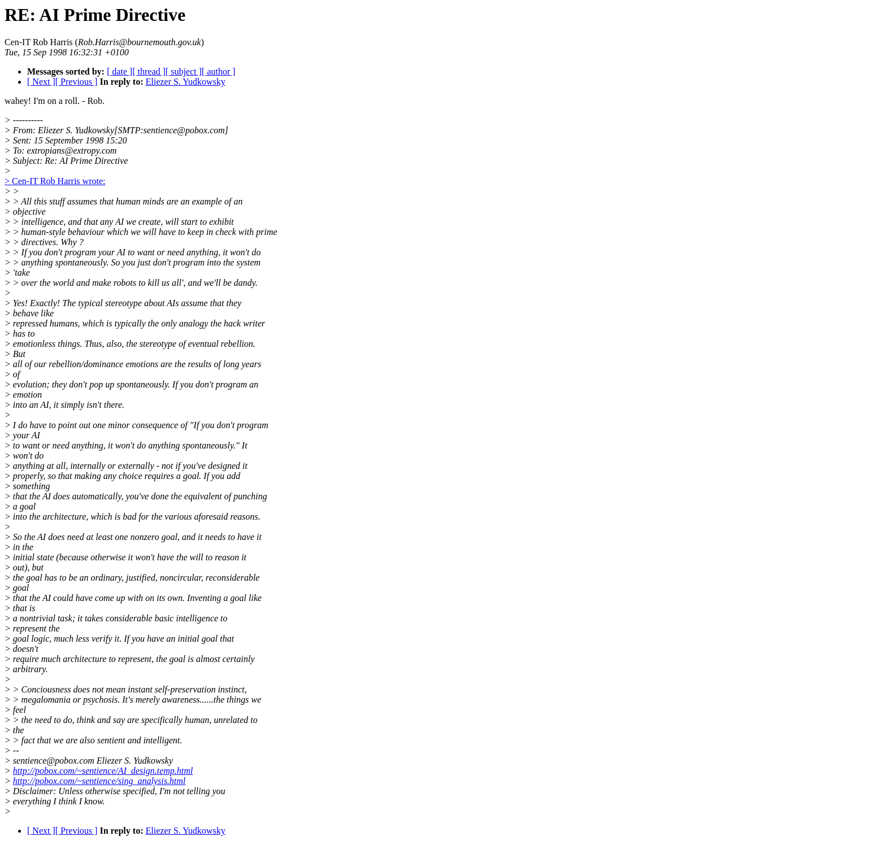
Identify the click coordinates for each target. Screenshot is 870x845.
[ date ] (119, 71)
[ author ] (219, 71)
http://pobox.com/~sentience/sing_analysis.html (99, 781)
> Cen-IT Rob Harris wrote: (55, 181)
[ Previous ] (76, 81)
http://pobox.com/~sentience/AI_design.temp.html (103, 771)
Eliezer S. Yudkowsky (185, 81)
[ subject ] (184, 71)
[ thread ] (149, 71)
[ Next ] (41, 81)
